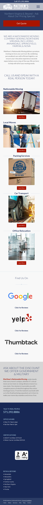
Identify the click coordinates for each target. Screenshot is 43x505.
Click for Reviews (21, 308)
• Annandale (7, 474)
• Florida (6, 489)
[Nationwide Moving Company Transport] (21, 102)
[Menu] (37, 6)
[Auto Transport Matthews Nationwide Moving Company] (21, 209)
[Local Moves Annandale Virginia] (21, 136)
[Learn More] (21, 117)
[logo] (18, 6)
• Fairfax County (8, 482)
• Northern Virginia (9, 484)
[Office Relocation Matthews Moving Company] (21, 246)
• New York (6, 487)
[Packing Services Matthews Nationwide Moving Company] (22, 171)
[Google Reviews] (21, 296)
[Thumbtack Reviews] (21, 342)
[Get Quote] (21, 23)
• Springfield (7, 479)
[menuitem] (37, 6)
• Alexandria (7, 477)
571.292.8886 (23, 1)
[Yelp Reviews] (21, 319)
